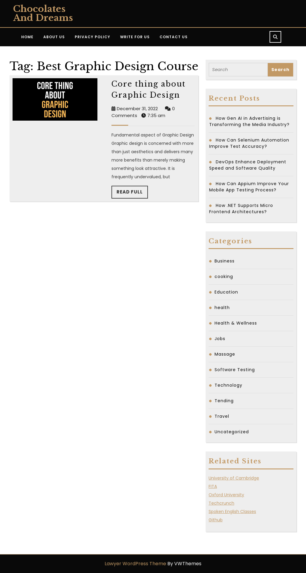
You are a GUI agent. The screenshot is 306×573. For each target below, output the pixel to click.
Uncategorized (232, 432)
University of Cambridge (234, 478)
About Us (54, 36)
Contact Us (174, 36)
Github (216, 520)
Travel (222, 416)
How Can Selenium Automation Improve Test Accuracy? (249, 143)
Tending (224, 401)
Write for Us (135, 36)
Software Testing (235, 370)
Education (226, 292)
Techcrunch (221, 503)
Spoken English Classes (232, 511)
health (222, 308)
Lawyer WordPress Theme (135, 563)
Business (225, 261)
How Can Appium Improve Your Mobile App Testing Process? (249, 187)
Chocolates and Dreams (43, 13)
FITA (213, 486)
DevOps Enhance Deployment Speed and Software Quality (247, 165)
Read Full (132, 193)
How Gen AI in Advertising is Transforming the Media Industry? (249, 121)
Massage (225, 354)
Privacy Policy (92, 36)
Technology (228, 385)
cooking (224, 276)
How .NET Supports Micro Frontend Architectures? (241, 208)
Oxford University (226, 495)
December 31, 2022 (137, 108)
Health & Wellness (236, 323)
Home (27, 36)
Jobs (220, 339)
